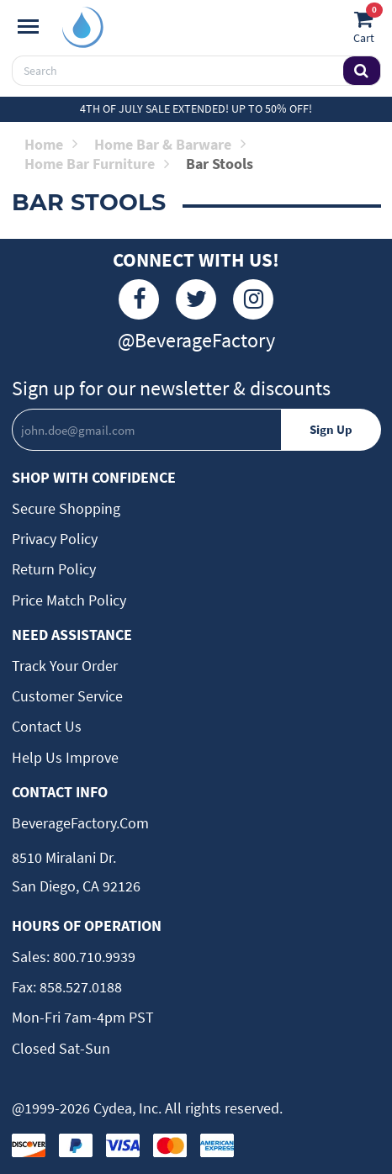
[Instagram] (253, 299)
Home (50, 144)
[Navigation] (28, 26)
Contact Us (47, 726)
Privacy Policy (55, 538)
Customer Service (67, 696)
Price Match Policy (69, 600)
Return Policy (54, 569)
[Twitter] (196, 299)
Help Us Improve (65, 757)
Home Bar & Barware (170, 144)
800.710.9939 (92, 956)
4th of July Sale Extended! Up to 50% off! (196, 108)
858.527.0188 (79, 987)
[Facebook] (139, 299)
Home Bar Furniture (96, 163)
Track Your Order (65, 665)
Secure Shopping (66, 508)
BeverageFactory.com (80, 823)
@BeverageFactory (196, 340)
